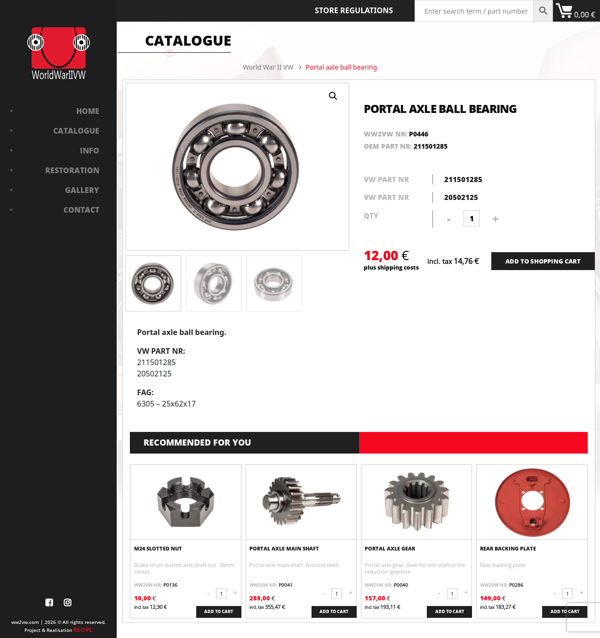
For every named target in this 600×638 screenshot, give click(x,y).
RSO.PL (83, 630)
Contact (81, 210)
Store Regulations (354, 10)
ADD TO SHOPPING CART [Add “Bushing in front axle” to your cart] (543, 261)
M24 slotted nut (158, 548)
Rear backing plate (508, 548)
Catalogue (76, 131)
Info (89, 150)
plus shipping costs (391, 267)
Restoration (72, 170)
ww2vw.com (25, 622)
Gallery (82, 190)
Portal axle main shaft (284, 548)
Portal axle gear (390, 548)
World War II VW (268, 67)
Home (87, 111)
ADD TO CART (218, 611)
